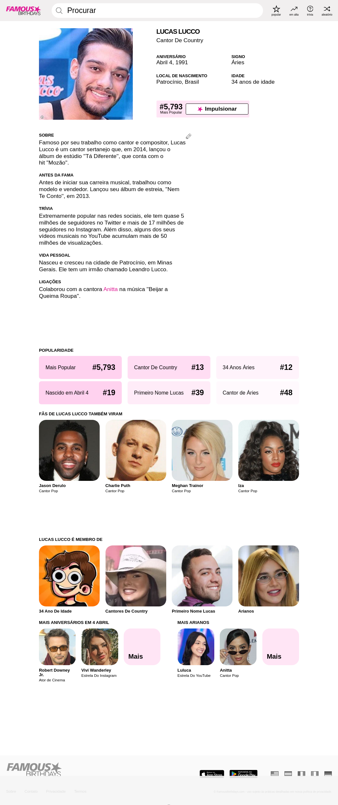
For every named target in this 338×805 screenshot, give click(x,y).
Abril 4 (164, 62)
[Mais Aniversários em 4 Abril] (142, 646)
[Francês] (302, 773)
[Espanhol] (288, 773)
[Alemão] (328, 773)
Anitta (110, 289)
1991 (181, 62)
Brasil (192, 82)
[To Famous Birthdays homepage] (24, 10)
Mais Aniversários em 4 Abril (74, 622)
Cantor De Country (179, 40)
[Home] (85, 770)
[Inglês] (275, 773)
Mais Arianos (193, 622)
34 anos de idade (253, 82)
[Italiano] (315, 773)
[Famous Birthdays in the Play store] (243, 774)
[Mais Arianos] (280, 646)
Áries (238, 62)
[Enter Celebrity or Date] (157, 10)
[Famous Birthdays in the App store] (212, 774)
